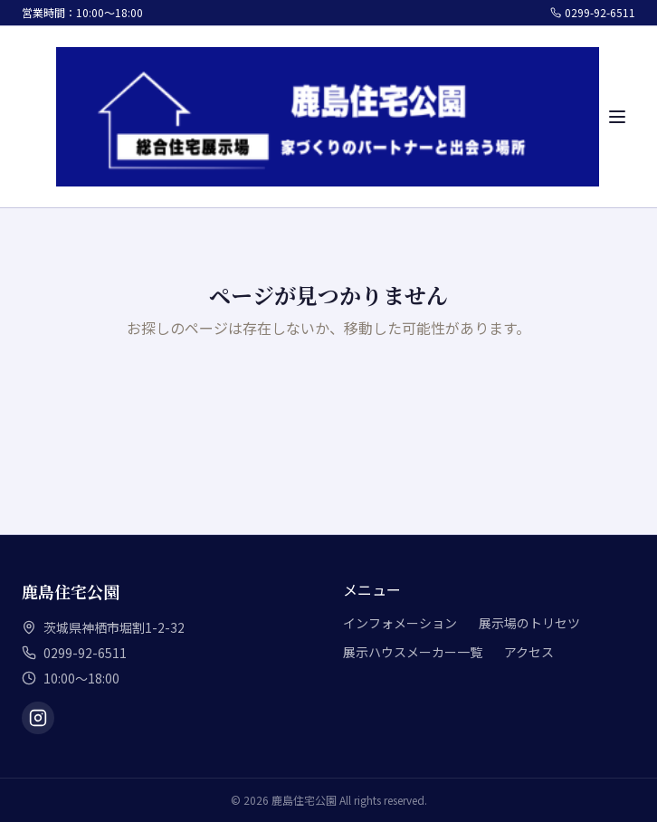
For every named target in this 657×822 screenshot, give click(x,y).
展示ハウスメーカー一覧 (412, 652)
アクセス (529, 652)
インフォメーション (400, 623)
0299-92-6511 (592, 12)
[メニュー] (617, 117)
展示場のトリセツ (529, 623)
